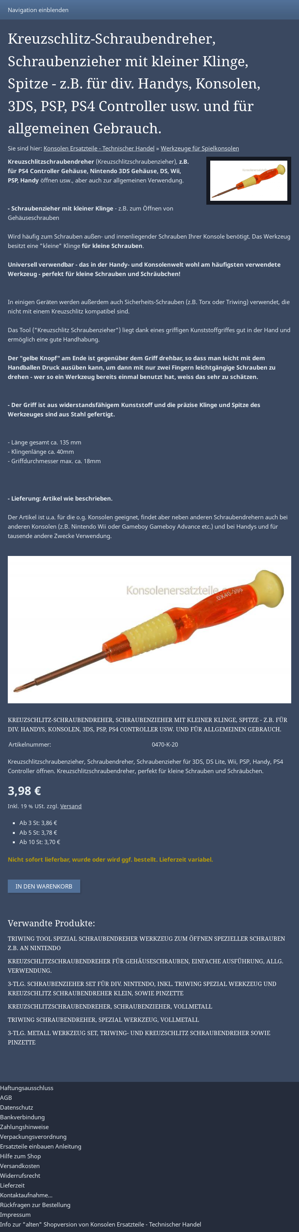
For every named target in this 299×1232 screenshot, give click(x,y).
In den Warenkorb (44, 886)
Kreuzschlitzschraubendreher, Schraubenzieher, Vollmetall (110, 1006)
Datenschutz (16, 1107)
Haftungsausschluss (26, 1088)
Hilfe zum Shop (20, 1156)
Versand (71, 806)
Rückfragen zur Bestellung (35, 1205)
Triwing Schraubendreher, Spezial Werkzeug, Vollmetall (103, 1019)
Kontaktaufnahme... (26, 1195)
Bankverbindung (22, 1117)
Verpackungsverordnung (33, 1136)
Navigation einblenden (38, 10)
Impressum (15, 1214)
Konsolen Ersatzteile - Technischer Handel (99, 148)
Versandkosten (20, 1166)
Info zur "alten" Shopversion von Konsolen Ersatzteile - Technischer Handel (100, 1224)
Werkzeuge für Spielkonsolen (200, 148)
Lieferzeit (12, 1185)
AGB (6, 1097)
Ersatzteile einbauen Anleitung (40, 1146)
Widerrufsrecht (20, 1175)
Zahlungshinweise (24, 1127)
